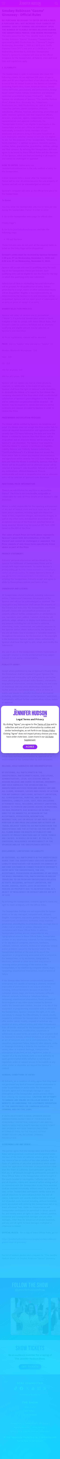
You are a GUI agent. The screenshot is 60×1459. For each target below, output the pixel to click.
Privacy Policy (48, 730)
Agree (30, 746)
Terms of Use (43, 724)
